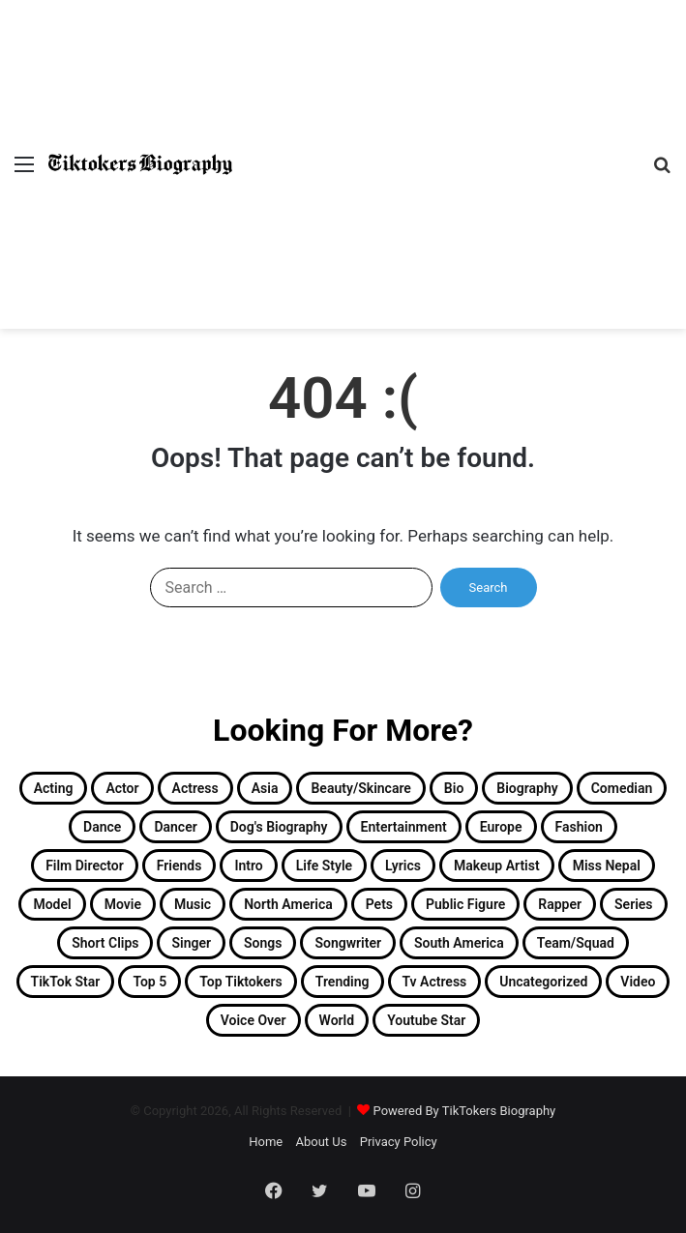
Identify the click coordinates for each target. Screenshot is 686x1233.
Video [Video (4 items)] (637, 981)
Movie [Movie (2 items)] (122, 904)
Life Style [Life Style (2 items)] (324, 865)
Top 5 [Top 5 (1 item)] (149, 981)
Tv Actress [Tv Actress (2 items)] (435, 981)
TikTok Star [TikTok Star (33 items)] (66, 981)
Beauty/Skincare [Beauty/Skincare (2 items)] (360, 788)
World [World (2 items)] (337, 1020)
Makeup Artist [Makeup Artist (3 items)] (497, 865)
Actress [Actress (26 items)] (195, 788)
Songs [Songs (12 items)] (263, 943)
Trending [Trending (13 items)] (342, 981)
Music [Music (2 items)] (192, 904)
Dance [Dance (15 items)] (102, 827)
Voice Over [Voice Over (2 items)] (253, 1020)
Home (266, 1141)
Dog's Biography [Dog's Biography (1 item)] (279, 827)
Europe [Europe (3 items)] (501, 827)
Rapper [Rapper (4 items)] (560, 904)
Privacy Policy (398, 1141)
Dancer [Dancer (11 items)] (175, 827)
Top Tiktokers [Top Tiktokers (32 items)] (241, 981)
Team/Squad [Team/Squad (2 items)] (575, 943)
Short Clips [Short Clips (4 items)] (105, 943)
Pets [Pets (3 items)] (379, 904)
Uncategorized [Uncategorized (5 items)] (543, 981)
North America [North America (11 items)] (288, 904)
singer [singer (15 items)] (191, 943)
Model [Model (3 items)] (52, 904)
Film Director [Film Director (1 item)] (84, 865)
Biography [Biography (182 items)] (526, 788)
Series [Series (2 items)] (633, 904)
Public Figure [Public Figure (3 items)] (465, 904)
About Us (320, 1141)
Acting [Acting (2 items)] (54, 788)
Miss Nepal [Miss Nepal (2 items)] (607, 865)
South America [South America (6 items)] (459, 943)
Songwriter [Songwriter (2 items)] (347, 943)
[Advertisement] (435, 145)
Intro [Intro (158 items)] (248, 865)
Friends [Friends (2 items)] (179, 865)
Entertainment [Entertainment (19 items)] (404, 827)
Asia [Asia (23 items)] (265, 788)
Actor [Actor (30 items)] (121, 788)
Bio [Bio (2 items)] (453, 788)
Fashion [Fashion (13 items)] (579, 827)
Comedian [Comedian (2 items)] (622, 788)
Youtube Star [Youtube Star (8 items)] (426, 1020)
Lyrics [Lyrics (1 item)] (403, 865)
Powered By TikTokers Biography (464, 1110)
